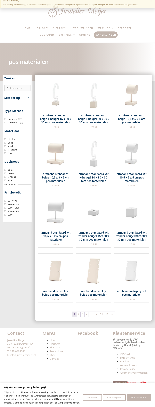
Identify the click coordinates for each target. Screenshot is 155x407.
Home (26, 28)
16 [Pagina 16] (107, 314)
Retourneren (127, 357)
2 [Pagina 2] (78, 314)
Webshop (105, 28)
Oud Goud (47, 34)
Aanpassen (92, 397)
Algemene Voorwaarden (134, 372)
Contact (85, 34)
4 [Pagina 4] (86, 314)
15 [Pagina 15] (101, 314)
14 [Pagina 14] (96, 314)
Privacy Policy (127, 369)
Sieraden (61, 28)
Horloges (42, 28)
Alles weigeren (114, 397)
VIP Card (125, 354)
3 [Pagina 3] (82, 314)
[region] (77, 395)
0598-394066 (17, 351)
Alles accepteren (139, 397)
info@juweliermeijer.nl (23, 355)
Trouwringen (83, 28)
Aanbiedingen (106, 34)
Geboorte (125, 28)
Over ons (66, 34)
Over (52, 355)
